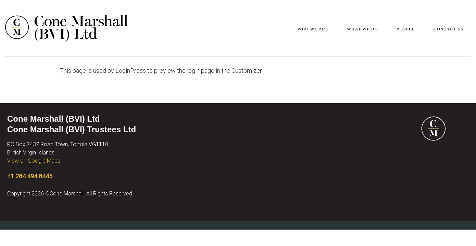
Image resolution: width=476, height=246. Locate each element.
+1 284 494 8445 (29, 176)
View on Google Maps (33, 161)
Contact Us (448, 29)
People (406, 29)
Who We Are (312, 29)
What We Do (362, 29)
